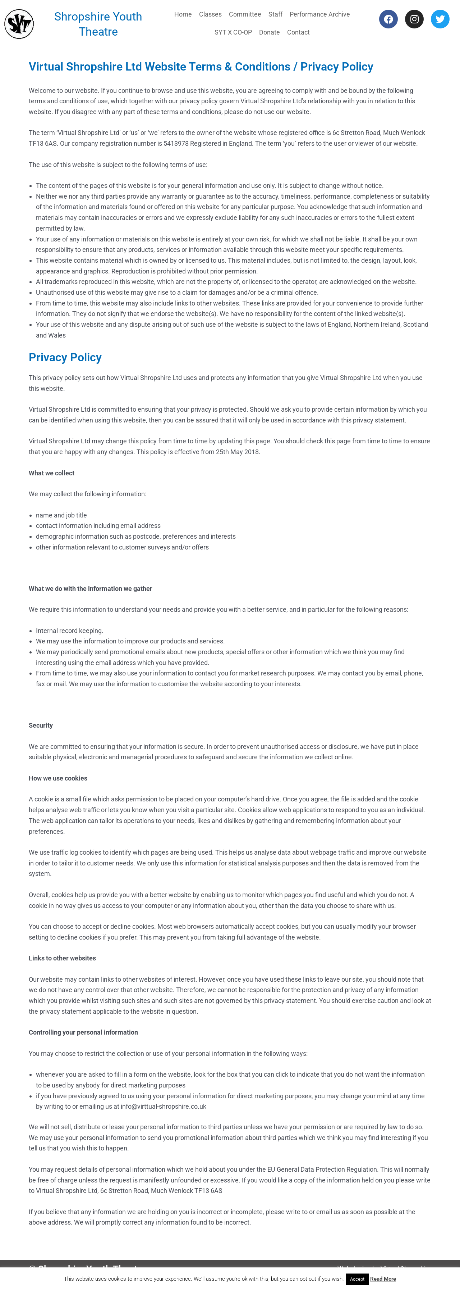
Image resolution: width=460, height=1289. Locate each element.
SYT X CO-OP (233, 32)
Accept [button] (357, 1279)
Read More (383, 1279)
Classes (210, 14)
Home (183, 14)
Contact (298, 32)
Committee (245, 14)
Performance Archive (320, 14)
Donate (269, 32)
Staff (275, 14)
